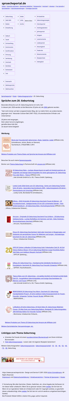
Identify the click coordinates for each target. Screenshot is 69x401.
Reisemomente (41, 54)
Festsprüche (37, 6)
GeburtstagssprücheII (43, 346)
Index (22, 16)
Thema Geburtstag (16, 164)
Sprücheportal (6, 96)
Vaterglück (40, 62)
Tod (7, 73)
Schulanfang (9, 43)
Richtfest (8, 66)
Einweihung (9, 28)
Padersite (40, 50)
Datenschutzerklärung (21, 377)
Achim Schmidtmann (55, 372)
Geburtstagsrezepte (43, 20)
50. (63, 346)
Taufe (7, 39)
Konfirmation (10, 51)
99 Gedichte (40, 16)
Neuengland (41, 47)
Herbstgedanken (42, 28)
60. (66, 346)
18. (53, 346)
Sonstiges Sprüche (31, 8)
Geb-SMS (8, 20)
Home (4, 6)
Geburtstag (9, 16)
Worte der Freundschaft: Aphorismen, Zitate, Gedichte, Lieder (32, 140)
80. (6, 348)
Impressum (6, 377)
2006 (45, 107)
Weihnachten (10, 89)
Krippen (39, 35)
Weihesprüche (10, 85)
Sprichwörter (6, 8)
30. (56, 346)
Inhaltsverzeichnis (36, 377)
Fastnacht (9, 81)
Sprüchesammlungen (18, 8)
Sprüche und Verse (13, 6)
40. (60, 346)
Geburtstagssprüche (25, 96)
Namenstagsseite (25, 160)
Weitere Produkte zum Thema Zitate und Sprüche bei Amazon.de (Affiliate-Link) (28, 154)
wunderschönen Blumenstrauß (37, 337)
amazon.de (41, 164)
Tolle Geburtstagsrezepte (13, 342)
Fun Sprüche (60, 6)
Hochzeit (45, 6)
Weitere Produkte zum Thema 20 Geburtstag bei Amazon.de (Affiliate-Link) (30, 322)
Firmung (8, 55)
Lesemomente (41, 39)
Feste (14, 96)
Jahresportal (40, 31)
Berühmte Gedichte (26, 6)
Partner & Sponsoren (51, 377)
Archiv (22, 24)
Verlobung (9, 58)
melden (48, 387)
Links (21, 20)
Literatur (52, 6)
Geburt (8, 36)
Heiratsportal (41, 24)
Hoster (62, 377)
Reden (8, 24)
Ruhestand (9, 70)
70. (3, 348)
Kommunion (9, 47)
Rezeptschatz (41, 58)
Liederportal (41, 43)
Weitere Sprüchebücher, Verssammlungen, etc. (17, 326)
